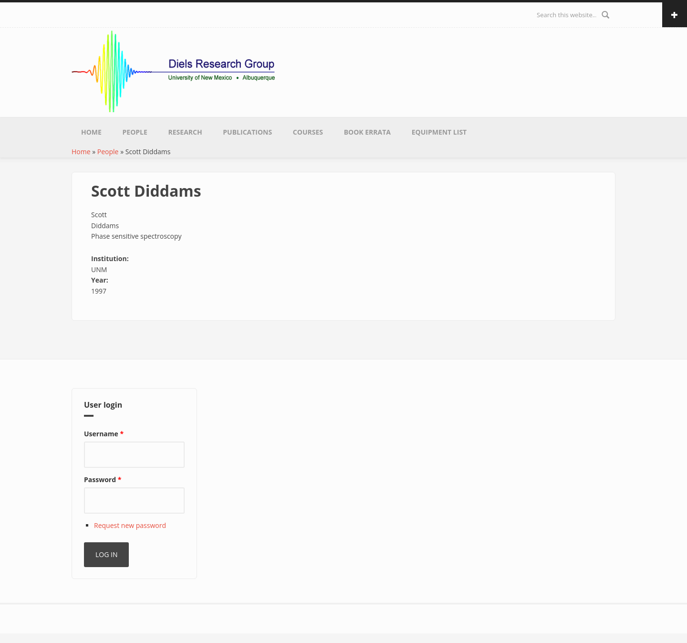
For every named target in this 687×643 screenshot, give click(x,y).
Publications (247, 132)
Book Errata (367, 132)
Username (104, 433)
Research (185, 132)
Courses (308, 132)
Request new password (130, 525)
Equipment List (439, 132)
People (135, 132)
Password (102, 479)
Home (91, 132)
